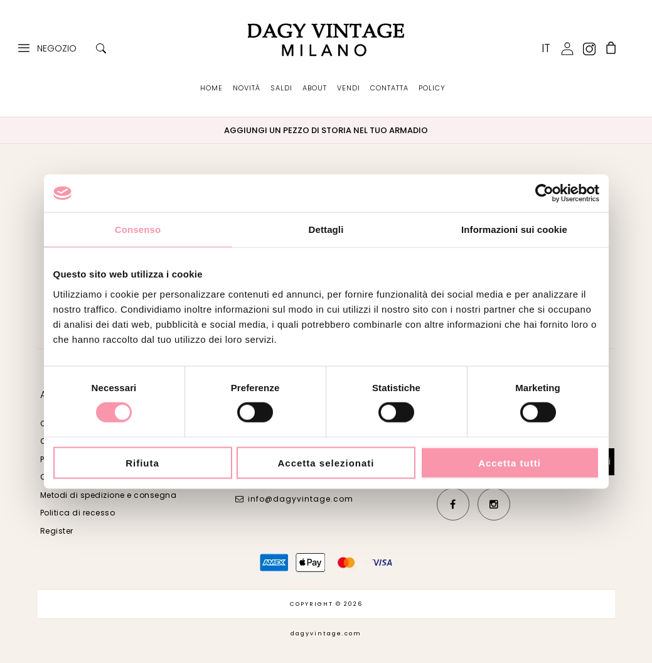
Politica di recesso (77, 512)
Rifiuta (142, 462)
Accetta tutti (509, 462)
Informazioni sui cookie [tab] (514, 229)
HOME (211, 88)
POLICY (432, 88)
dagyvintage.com (326, 633)
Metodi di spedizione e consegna (108, 495)
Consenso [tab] (138, 229)
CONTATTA (389, 88)
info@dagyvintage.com (300, 498)
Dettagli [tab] (326, 229)
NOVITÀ (246, 88)
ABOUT (314, 88)
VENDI (348, 88)
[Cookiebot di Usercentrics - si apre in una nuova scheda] (544, 193)
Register (56, 531)
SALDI (281, 88)
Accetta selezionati (325, 462)
